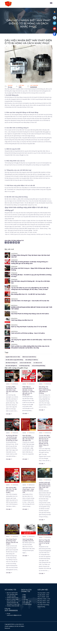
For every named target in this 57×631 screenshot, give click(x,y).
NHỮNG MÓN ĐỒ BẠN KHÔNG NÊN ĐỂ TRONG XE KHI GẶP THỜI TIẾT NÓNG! (31, 308)
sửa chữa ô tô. (9, 240)
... (31, 410)
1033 (20, 87)
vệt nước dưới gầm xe (11, 365)
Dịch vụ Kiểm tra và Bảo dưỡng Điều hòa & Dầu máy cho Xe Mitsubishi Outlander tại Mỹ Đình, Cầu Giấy (30, 347)
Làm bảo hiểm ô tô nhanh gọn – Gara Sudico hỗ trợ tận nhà (30, 300)
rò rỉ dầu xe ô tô (38, 362)
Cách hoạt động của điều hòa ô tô (22, 320)
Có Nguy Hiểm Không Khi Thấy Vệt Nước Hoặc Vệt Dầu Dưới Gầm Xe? (30, 256)
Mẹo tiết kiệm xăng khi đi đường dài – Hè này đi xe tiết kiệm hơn (30, 282)
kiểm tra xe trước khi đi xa (29, 356)
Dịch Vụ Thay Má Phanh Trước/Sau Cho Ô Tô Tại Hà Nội (29, 326)
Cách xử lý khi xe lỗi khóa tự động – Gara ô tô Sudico (28, 333)
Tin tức (10, 87)
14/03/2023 (33, 87)
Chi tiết (9, 414)
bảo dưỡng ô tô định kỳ (32, 359)
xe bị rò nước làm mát (25, 362)
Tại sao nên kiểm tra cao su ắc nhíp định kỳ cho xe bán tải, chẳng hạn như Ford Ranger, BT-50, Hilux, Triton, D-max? (30, 288)
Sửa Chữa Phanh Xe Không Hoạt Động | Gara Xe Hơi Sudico (30, 313)
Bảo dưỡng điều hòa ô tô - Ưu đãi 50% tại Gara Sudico (28, 294)
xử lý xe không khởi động (38, 365)
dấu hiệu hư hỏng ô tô (11, 362)
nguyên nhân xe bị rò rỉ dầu (13, 356)
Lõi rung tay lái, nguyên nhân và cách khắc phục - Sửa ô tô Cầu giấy (31, 340)
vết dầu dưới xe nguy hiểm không (14, 359)
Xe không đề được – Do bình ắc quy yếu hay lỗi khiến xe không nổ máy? (31, 275)
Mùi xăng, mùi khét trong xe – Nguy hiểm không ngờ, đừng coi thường (31, 269)
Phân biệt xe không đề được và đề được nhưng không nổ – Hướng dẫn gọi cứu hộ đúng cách (30, 262)
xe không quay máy (24, 365)
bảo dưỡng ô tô (19, 240)
